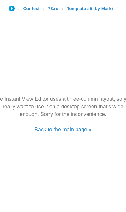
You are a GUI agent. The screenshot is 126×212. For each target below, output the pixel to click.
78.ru (53, 8)
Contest (31, 8)
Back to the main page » (63, 129)
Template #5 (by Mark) (90, 8)
